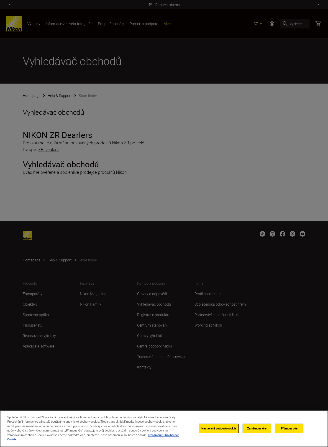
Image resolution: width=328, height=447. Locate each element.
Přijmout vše (289, 428)
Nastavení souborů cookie (218, 428)
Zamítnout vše (256, 428)
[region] (164, 429)
